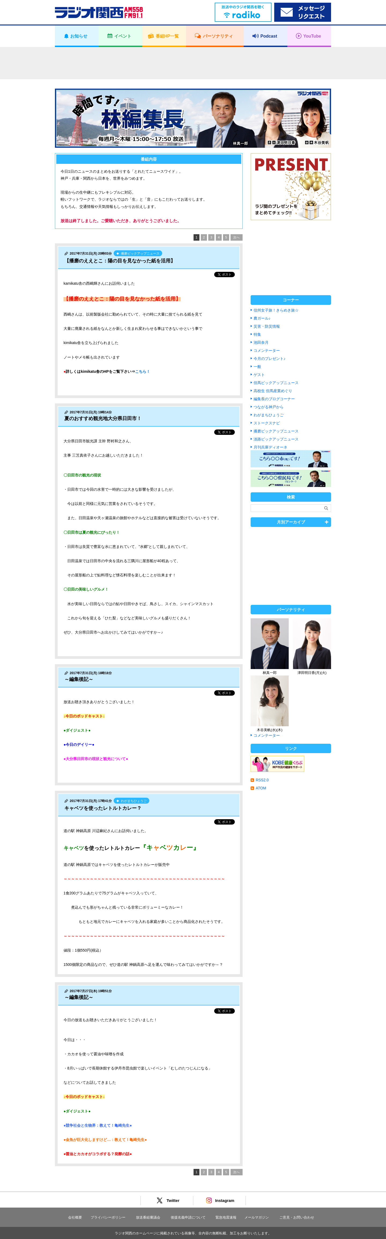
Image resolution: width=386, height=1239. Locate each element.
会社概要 (75, 1217)
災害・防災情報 (267, 326)
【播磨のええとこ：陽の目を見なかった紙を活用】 (119, 260)
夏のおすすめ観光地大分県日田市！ (103, 418)
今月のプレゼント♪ (269, 358)
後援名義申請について (188, 1217)
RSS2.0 (262, 780)
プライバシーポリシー (108, 1217)
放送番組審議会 (148, 1217)
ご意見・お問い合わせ (296, 1217)
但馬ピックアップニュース (276, 383)
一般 (257, 366)
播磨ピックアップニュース (276, 431)
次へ (236, 237)
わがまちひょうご (269, 415)
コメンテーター (267, 350)
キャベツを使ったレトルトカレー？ (103, 808)
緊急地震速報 (226, 1217)
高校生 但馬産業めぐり (273, 391)
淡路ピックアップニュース (276, 439)
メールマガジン (256, 1217)
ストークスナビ (267, 423)
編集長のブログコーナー (274, 399)
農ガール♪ (262, 318)
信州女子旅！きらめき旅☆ (276, 310)
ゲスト (259, 375)
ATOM (261, 788)
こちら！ (142, 371)
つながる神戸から (269, 407)
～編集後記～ (78, 679)
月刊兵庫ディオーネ (270, 447)
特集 (257, 334)
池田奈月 (261, 342)
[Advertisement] (193, 63)
